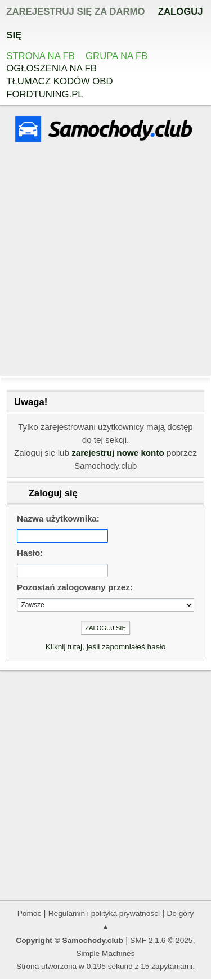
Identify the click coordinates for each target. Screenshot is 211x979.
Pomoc (29, 913)
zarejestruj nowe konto (117, 452)
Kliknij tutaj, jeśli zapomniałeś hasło (106, 647)
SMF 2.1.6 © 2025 (161, 940)
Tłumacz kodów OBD (59, 81)
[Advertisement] (105, 260)
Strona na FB (40, 56)
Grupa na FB (116, 56)
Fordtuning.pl (44, 94)
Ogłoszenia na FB (51, 68)
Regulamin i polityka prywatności (104, 913)
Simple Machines (105, 953)
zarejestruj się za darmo (75, 11)
